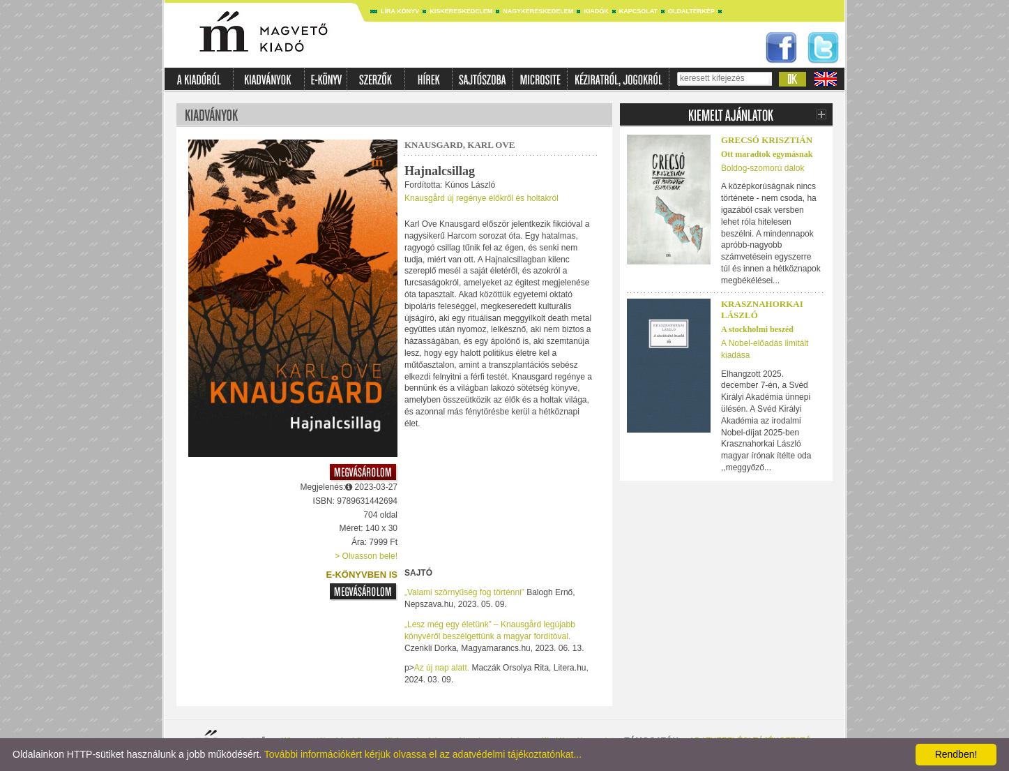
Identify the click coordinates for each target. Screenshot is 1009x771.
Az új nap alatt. (441, 668)
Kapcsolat (638, 11)
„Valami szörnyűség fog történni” (464, 592)
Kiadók (596, 11)
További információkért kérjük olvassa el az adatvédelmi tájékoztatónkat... (423, 754)
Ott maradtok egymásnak (766, 154)
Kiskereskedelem (461, 11)
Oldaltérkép (691, 11)
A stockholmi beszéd (757, 329)
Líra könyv (400, 11)
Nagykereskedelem (538, 11)
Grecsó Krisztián (766, 140)
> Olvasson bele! (366, 556)
